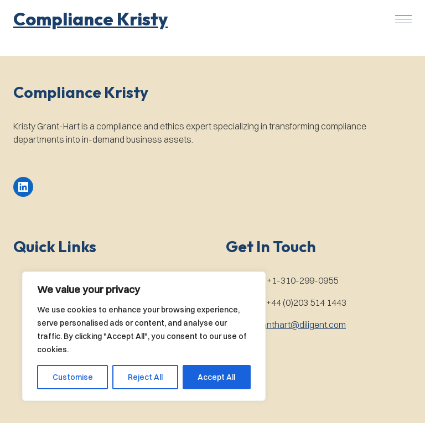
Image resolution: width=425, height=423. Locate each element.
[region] (144, 336)
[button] (90, 19)
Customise (73, 377)
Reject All (145, 377)
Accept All (216, 377)
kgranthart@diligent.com (298, 324)
